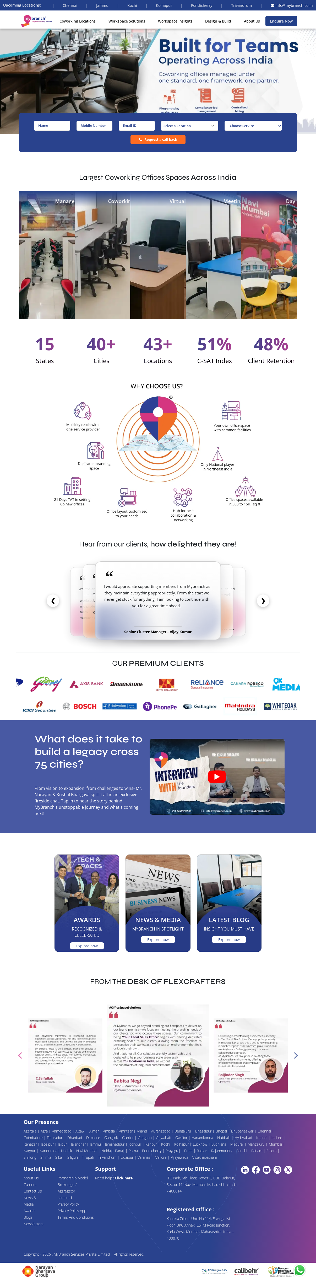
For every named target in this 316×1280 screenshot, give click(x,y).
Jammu (96, 1144)
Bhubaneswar (242, 1131)
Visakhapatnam (204, 1157)
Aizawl (80, 1131)
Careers (30, 1184)
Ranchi (242, 1150)
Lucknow (200, 1144)
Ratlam (257, 1150)
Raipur (202, 1150)
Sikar (59, 1157)
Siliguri (73, 1157)
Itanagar (31, 1144)
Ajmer (94, 1131)
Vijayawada (180, 1157)
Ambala (109, 1131)
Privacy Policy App (72, 1210)
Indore (277, 1137)
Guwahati (164, 1137)
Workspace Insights (175, 21)
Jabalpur (48, 1144)
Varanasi (145, 1157)
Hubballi (224, 1137)
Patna (134, 1150)
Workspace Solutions (126, 21)
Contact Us (33, 1191)
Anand (142, 1131)
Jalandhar (79, 1144)
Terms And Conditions (76, 1217)
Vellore (161, 1157)
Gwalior (181, 1137)
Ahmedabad (62, 1131)
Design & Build (218, 21)
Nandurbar (49, 1150)
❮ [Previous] (53, 600)
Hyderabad (244, 1137)
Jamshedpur (115, 1144)
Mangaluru (257, 1144)
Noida (106, 1150)
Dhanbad (75, 1137)
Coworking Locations (77, 21)
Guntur (128, 1137)
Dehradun (55, 1137)
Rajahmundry (222, 1150)
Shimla (46, 1157)
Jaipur (63, 1144)
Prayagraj (173, 1150)
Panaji (120, 1150)
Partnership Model (73, 1177)
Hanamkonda (203, 1137)
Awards (29, 1210)
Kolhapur (182, 1144)
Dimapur (93, 1137)
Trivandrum (107, 1157)
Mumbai (276, 1144)
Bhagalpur (204, 1131)
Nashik (67, 1150)
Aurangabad (161, 1131)
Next (296, 1055)
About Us (252, 21)
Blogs (28, 1217)
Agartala (30, 1131)
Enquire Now (281, 21)
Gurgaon (145, 1137)
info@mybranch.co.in (292, 5)
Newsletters (33, 1223)
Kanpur (151, 1144)
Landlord (65, 1197)
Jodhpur (135, 1144)
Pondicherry (152, 1150)
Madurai (237, 1144)
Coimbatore (34, 1137)
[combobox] (189, 126)
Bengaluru (183, 1131)
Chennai (265, 1131)
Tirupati (88, 1157)
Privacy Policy (68, 1204)
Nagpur (30, 1150)
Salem (271, 1150)
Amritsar (126, 1131)
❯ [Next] (263, 600)
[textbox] (189, 125)
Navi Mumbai (87, 1150)
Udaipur (127, 1157)
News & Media (30, 1201)
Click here (124, 1177)
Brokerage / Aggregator (67, 1188)
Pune (189, 1150)
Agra (45, 1131)
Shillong (30, 1157)
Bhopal (222, 1131)
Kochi (166, 1144)
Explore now (87, 945)
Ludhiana (219, 1144)
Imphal (262, 1137)
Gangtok (111, 1137)
